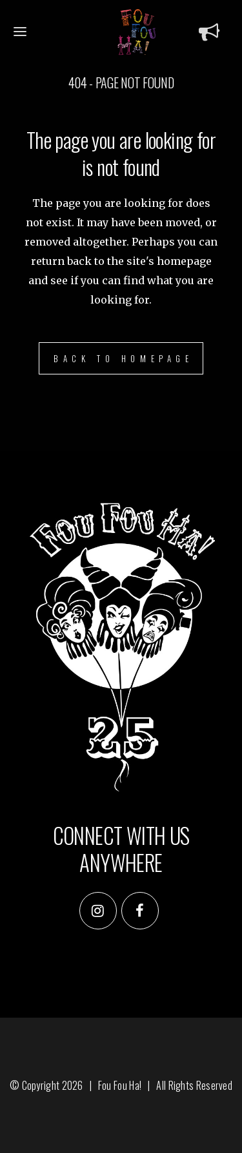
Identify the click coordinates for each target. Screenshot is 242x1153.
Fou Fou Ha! (119, 1085)
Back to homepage (124, 358)
